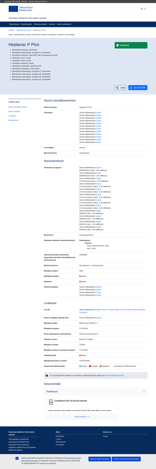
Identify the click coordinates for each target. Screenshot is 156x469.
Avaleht (11, 30)
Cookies (58, 439)
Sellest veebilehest (64, 24)
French (104, 310)
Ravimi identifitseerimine (18, 107)
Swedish (134, 310)
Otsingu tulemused (23, 30)
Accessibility (60, 444)
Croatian (110, 310)
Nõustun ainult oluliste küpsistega (126, 459)
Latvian (122, 310)
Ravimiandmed (14, 111)
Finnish (128, 310)
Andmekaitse (60, 436)
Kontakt (105, 436)
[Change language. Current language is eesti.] (143, 9)
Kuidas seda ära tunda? (38, 1)
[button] (120, 87)
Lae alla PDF (138, 87)
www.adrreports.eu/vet (115, 375)
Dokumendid (13, 120)
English (98, 113)
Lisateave (12, 116)
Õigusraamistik (61, 442)
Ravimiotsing (14, 24)
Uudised (52, 24)
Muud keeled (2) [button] (82, 417)
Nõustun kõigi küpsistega (99, 459)
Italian (116, 310)
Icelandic (141, 310)
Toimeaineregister (40, 24)
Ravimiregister (26, 24)
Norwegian (83, 312)
